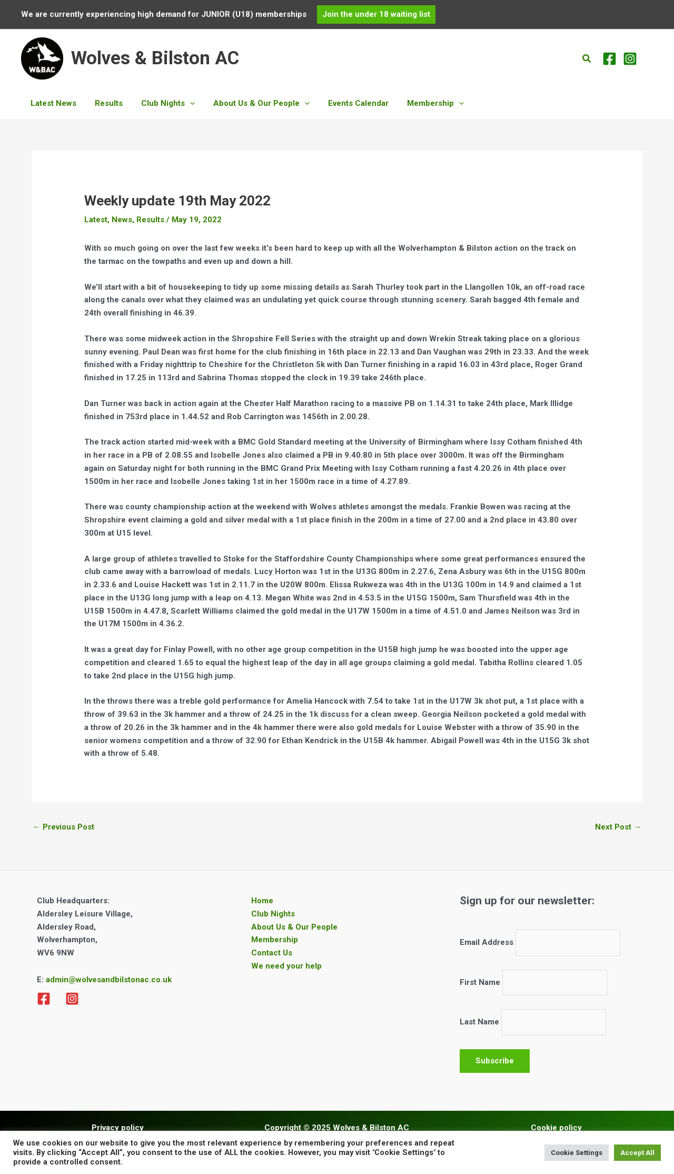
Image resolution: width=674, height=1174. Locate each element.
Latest (95, 219)
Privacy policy (118, 1127)
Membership (274, 939)
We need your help (286, 966)
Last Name (479, 1022)
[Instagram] (630, 59)
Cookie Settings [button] (576, 1153)
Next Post (618, 827)
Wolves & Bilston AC (155, 58)
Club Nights (273, 914)
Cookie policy (556, 1127)
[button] (376, 14)
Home (262, 900)
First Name (480, 982)
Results (150, 219)
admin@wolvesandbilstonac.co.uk (108, 979)
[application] (183, 103)
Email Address (486, 943)
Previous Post (63, 827)
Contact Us (271, 953)
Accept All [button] (637, 1153)
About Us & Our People (294, 927)
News (122, 219)
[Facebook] (609, 59)
